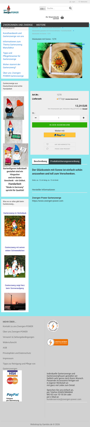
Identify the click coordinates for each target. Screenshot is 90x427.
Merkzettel (83, 2)
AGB (5, 347)
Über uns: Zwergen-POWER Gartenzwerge (13, 74)
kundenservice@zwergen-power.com (64, 399)
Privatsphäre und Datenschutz (17, 353)
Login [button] (72, 2)
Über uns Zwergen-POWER (15, 331)
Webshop (34, 424)
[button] (35, 118)
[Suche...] (42, 8)
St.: (33, 113)
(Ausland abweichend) (71, 99)
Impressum (8, 358)
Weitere (41, 24)
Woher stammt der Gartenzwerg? (11, 66)
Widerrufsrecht (10, 342)
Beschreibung (40, 161)
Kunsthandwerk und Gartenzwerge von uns (13, 34)
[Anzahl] (59, 118)
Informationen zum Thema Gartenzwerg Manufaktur (12, 44)
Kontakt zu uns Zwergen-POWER (18, 326)
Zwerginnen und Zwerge (18, 24)
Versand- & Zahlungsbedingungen (18, 337)
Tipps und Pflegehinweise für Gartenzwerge (11, 56)
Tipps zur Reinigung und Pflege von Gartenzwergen (19, 366)
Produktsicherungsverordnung (64, 161)
